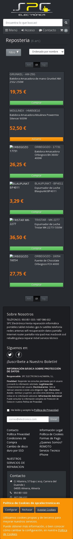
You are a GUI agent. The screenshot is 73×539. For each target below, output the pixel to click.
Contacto (47, 30)
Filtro (13, 52)
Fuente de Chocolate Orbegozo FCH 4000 (34, 260)
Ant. (29, 64)
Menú (11, 30)
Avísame (36, 139)
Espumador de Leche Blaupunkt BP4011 (34, 188)
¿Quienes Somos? (51, 442)
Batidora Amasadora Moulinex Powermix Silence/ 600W (34, 116)
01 (36, 64)
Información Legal (51, 430)
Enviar (54, 419)
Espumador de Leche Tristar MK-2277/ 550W (36, 224)
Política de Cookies (51, 434)
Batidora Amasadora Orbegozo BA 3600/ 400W (34, 153)
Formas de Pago (50, 438)
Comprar (37, 102)
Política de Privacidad (32, 401)
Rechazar (27, 509)
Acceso (28, 30)
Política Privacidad (18, 434)
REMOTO (45, 446)
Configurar (11, 509)
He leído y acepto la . (35, 410)
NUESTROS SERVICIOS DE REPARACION (16, 463)
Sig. (44, 64)
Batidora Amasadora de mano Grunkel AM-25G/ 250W (35, 80)
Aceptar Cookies (46, 509)
